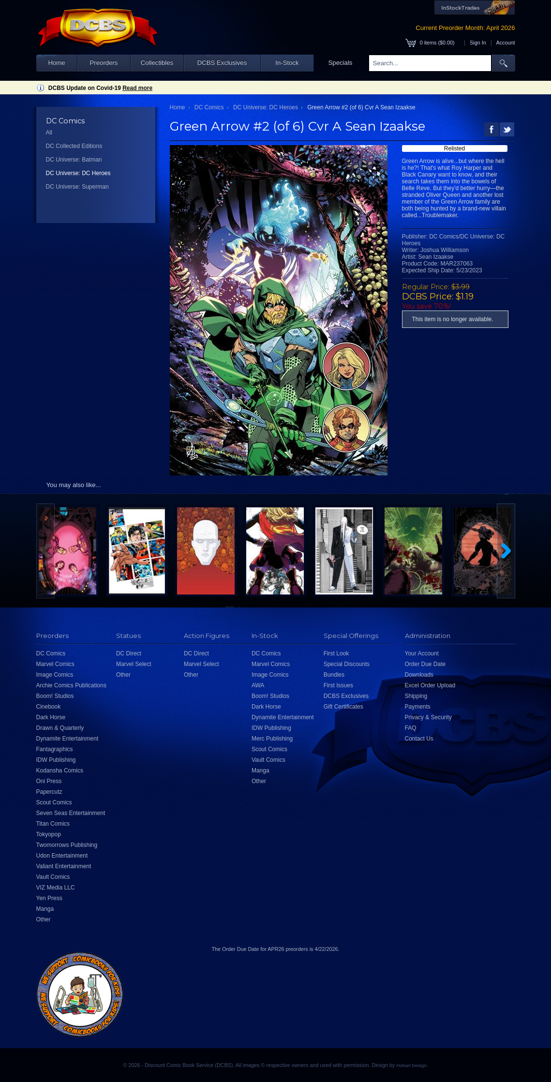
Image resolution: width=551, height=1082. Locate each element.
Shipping (416, 696)
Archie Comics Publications (71, 685)
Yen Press (49, 898)
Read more (137, 88)
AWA (258, 685)
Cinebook (48, 706)
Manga (45, 908)
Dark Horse (51, 717)
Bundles (334, 674)
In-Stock (286, 62)
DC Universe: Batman (74, 159)
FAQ (411, 728)
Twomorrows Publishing (67, 845)
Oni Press (49, 781)
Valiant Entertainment (63, 866)
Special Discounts (347, 664)
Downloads (419, 674)
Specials (340, 62)
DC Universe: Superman (77, 186)
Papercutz (49, 791)
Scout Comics (54, 802)
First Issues (338, 685)
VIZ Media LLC (55, 887)
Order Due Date (425, 664)
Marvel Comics (55, 664)
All (49, 132)
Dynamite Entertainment (67, 738)
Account (505, 42)
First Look (336, 653)
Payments (418, 706)
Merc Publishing (272, 738)
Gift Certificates (343, 706)
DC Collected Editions (74, 146)
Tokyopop (48, 834)
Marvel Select (133, 664)
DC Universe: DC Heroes (78, 173)
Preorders (104, 62)
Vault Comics (53, 877)
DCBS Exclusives (222, 62)
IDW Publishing (56, 759)
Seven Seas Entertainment (70, 813)
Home (56, 62)
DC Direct (128, 653)
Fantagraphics (54, 749)
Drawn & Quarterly (60, 728)
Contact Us (419, 738)
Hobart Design (411, 1065)
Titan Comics (53, 823)
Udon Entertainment (62, 855)
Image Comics (55, 674)
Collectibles (157, 62)
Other (43, 919)
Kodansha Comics (59, 770)
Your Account (422, 653)
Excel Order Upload (430, 685)
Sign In (478, 42)
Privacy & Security (428, 717)
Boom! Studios (55, 696)
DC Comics (209, 107)
